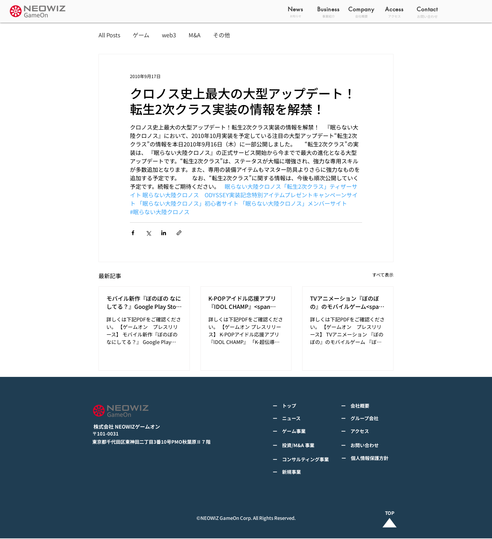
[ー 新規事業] (303, 472)
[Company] (361, 9)
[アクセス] (394, 16)
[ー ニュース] (303, 418)
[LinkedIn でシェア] (164, 233)
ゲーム (141, 35)
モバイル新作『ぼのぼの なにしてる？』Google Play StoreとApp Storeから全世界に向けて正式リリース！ (143, 302)
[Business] (329, 9)
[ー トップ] (303, 405)
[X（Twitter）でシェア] (148, 233)
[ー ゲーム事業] (303, 431)
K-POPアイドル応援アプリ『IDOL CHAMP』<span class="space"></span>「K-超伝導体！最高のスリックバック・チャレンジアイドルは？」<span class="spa (244, 302)
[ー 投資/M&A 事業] (303, 445)
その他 (221, 35)
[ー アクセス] (371, 431)
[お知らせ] (296, 16)
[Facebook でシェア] (133, 233)
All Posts (109, 35)
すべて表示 (382, 275)
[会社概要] (361, 16)
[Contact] (427, 9)
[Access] (394, 9)
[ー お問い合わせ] (371, 445)
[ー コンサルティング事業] (303, 459)
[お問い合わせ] (427, 16)
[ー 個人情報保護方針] (370, 458)
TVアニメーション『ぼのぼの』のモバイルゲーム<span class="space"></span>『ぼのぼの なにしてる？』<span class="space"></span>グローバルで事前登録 (346, 302)
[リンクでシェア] (179, 233)
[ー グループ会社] (371, 418)
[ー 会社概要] (371, 405)
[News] (296, 9)
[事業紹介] (329, 16)
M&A (195, 35)
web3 (169, 35)
